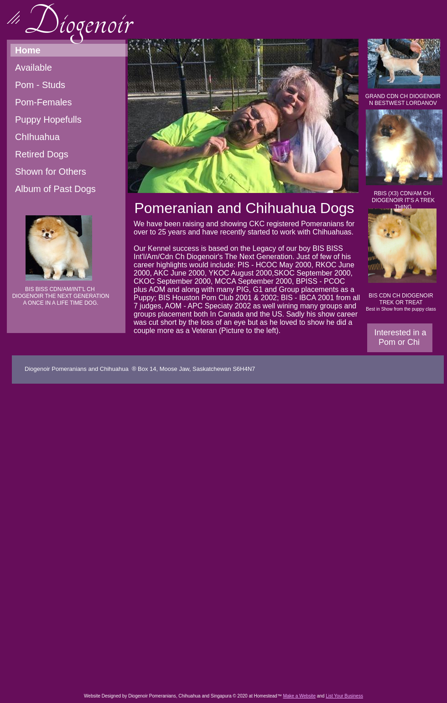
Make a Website (299, 695)
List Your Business (344, 695)
